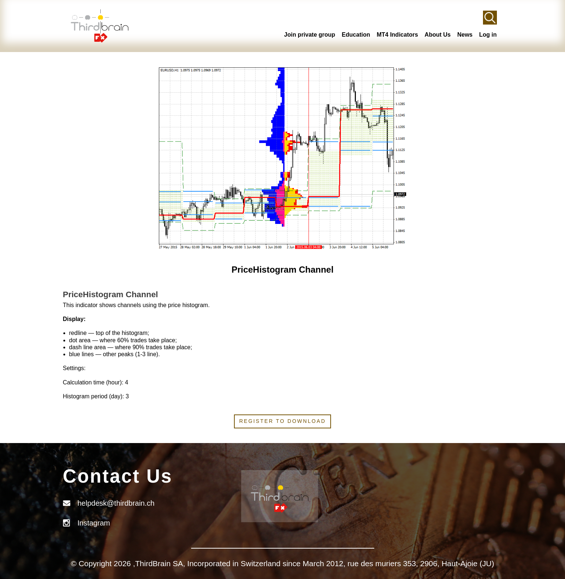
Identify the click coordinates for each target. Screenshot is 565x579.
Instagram (94, 523)
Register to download (282, 421)
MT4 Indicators (397, 35)
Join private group (309, 35)
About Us (438, 35)
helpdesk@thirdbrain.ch (116, 503)
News (465, 35)
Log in (488, 35)
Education (356, 35)
